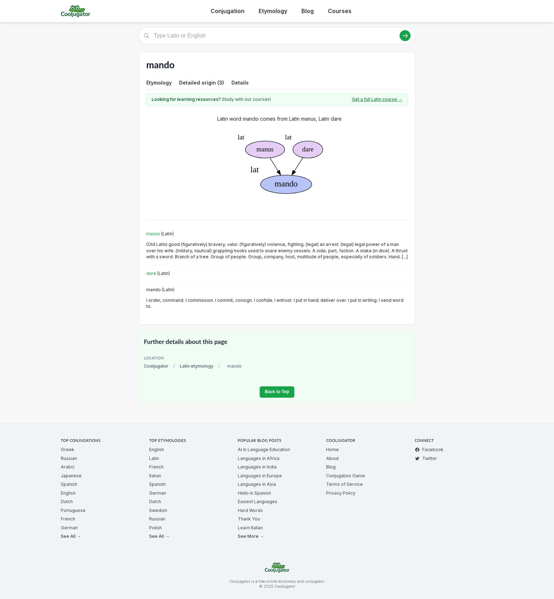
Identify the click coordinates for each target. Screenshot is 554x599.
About (332, 458)
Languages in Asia (257, 484)
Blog (307, 11)
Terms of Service (344, 484)
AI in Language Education (264, 449)
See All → (71, 536)
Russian (69, 458)
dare (151, 273)
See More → (251, 536)
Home (332, 449)
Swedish (158, 510)
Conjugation (227, 11)
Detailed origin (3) (201, 83)
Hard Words (250, 510)
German (69, 527)
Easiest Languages (257, 501)
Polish (155, 527)
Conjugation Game (345, 475)
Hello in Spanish (254, 493)
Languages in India (257, 467)
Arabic (68, 467)
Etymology (273, 11)
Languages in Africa (258, 458)
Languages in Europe (260, 475)
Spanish (69, 484)
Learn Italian (250, 527)
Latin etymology (196, 366)
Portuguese (73, 510)
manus (153, 233)
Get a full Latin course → (377, 99)
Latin (154, 458)
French (68, 519)
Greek (67, 449)
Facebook (429, 449)
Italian (155, 475)
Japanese (71, 475)
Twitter (426, 458)
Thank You (249, 519)
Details (240, 83)
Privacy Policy (340, 493)
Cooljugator (156, 366)
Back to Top (277, 391)
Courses (340, 11)
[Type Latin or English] (277, 35)
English (68, 493)
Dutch (67, 501)
